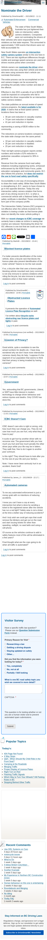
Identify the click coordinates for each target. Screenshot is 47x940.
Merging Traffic (10, 767)
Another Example (11, 870)
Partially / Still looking (17, 673)
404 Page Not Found (13, 754)
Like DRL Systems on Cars (16, 849)
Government (11, 382)
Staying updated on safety (19, 651)
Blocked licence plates (17, 248)
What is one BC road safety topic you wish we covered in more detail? (22, 681)
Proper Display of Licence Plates (18, 769)
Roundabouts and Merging (16, 888)
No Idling (8, 893)
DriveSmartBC (13, 2)
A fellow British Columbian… (16, 865)
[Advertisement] (23, 582)
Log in (6, 284)
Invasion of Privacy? (16, 340)
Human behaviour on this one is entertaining (23, 883)
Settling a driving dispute (19, 647)
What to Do (9, 860)
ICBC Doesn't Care (15, 419)
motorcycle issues (12, 854)
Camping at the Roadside (15, 764)
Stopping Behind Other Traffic (17, 782)
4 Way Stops (9, 756)
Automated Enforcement (14, 20)
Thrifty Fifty (9, 899)
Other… (10, 654)
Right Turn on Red (12, 772)
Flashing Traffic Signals (14, 774)
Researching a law (15, 644)
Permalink (6, 244)
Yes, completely (14, 666)
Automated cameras (15, 485)
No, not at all (13, 669)
